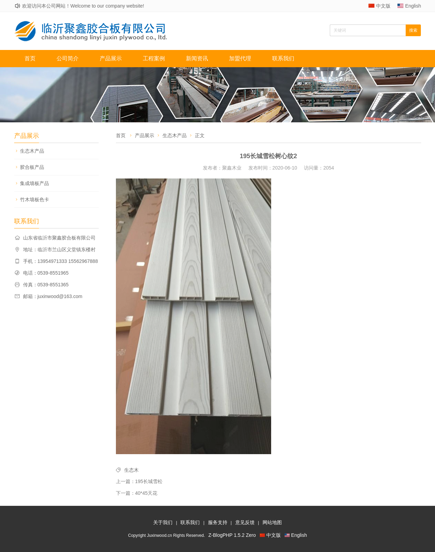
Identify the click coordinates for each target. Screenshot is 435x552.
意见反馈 (245, 522)
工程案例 (154, 58)
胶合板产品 (32, 167)
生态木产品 (32, 151)
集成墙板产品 (34, 183)
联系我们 (283, 58)
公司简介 (68, 58)
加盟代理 (240, 58)
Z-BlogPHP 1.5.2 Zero (232, 535)
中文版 (383, 6)
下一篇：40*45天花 (137, 493)
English (413, 6)
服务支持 (217, 522)
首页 (30, 58)
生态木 (131, 470)
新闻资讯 (197, 58)
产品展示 (111, 58)
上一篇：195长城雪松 (139, 481)
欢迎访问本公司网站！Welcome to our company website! (83, 6)
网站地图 (272, 522)
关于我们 (162, 522)
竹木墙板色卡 (34, 199)
